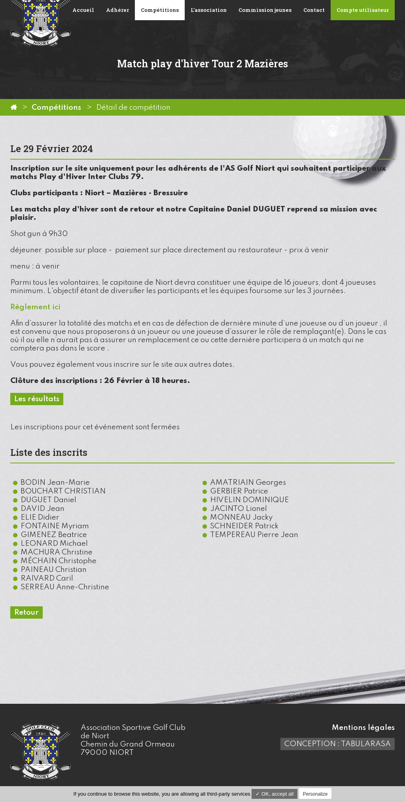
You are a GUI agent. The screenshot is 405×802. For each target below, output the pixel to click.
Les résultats (36, 399)
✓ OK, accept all (274, 794)
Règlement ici (35, 307)
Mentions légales (363, 728)
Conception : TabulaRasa (337, 744)
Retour (26, 612)
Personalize (315, 794)
